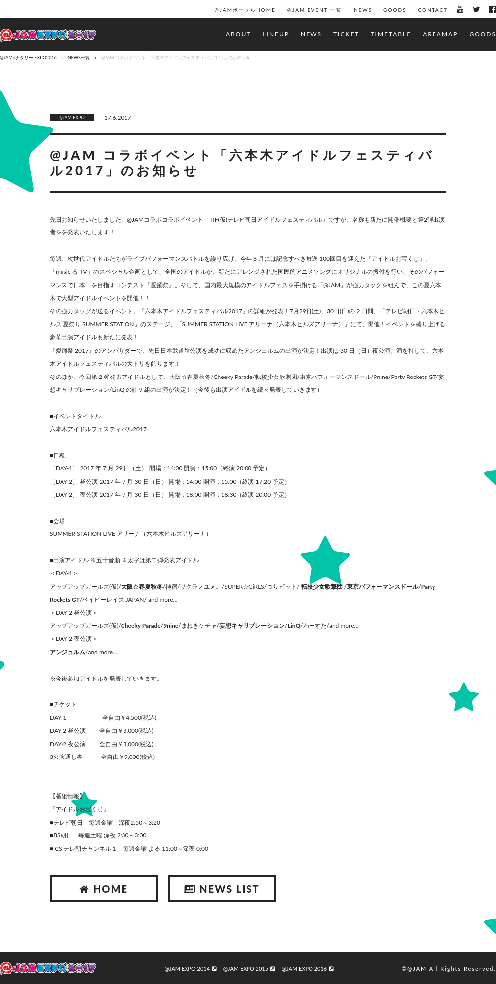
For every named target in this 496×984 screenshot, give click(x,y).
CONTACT (433, 10)
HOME (103, 889)
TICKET (346, 34)
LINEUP (275, 34)
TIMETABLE (391, 34)
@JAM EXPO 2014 (190, 968)
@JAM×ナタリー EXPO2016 (28, 57)
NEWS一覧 (79, 57)
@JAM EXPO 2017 (48, 35)
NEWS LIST (221, 889)
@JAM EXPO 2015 (249, 968)
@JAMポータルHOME (244, 10)
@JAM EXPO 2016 (307, 968)
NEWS (363, 10)
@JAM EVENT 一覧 (314, 10)
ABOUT (238, 34)
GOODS (394, 10)
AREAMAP (440, 34)
